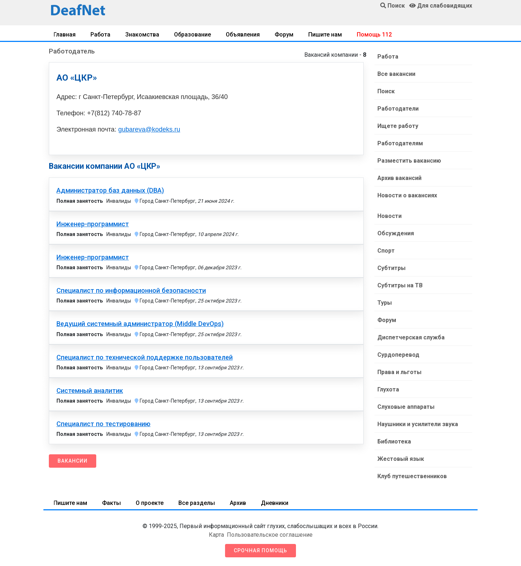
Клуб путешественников (412, 476)
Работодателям (400, 143)
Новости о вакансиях (407, 195)
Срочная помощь (260, 550)
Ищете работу (397, 126)
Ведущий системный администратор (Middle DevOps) (140, 323)
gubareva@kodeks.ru (149, 129)
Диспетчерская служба (411, 337)
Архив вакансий (399, 178)
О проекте (150, 502)
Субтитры (391, 268)
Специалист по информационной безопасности (131, 290)
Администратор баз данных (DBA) (110, 190)
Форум (284, 34)
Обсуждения (395, 233)
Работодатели (398, 108)
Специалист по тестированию (103, 424)
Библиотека (394, 441)
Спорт (386, 250)
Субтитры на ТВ (400, 285)
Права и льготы (399, 372)
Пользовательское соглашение (270, 534)
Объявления (243, 34)
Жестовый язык (400, 458)
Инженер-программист (92, 224)
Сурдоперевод (398, 354)
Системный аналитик (89, 390)
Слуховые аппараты (406, 406)
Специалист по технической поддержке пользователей (144, 357)
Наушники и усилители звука (417, 424)
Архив (238, 502)
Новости (389, 216)
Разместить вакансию (409, 160)
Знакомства (142, 34)
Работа (100, 34)
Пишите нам (325, 34)
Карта (216, 534)
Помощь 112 (374, 34)
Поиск (386, 91)
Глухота (388, 389)
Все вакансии (396, 73)
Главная (65, 34)
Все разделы (196, 502)
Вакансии (73, 461)
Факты (111, 502)
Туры (384, 302)
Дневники (274, 502)
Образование (192, 34)
